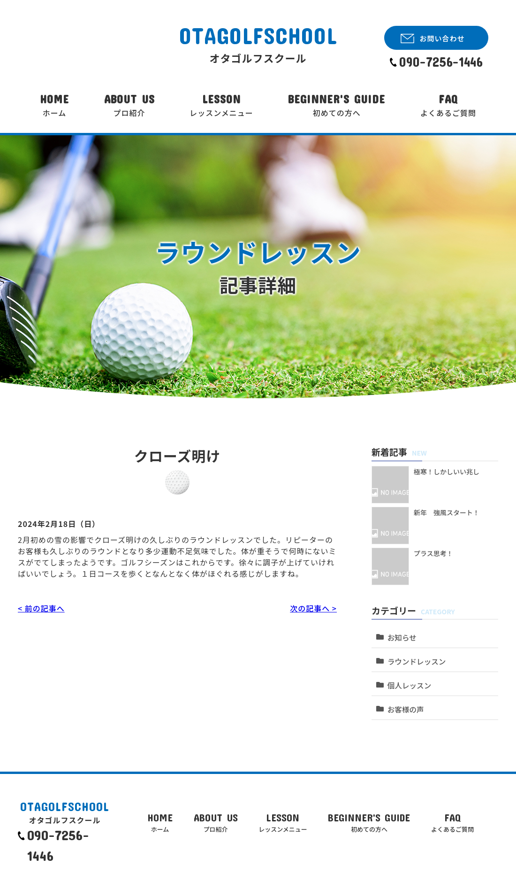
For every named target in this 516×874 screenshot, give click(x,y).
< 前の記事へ (41, 608)
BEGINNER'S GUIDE (336, 106)
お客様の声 (404, 698)
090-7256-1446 (441, 62)
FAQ (448, 106)
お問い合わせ (441, 38)
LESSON (221, 106)
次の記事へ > (313, 608)
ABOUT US (129, 106)
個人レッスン (408, 676)
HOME (54, 106)
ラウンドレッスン (415, 655)
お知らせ (401, 634)
